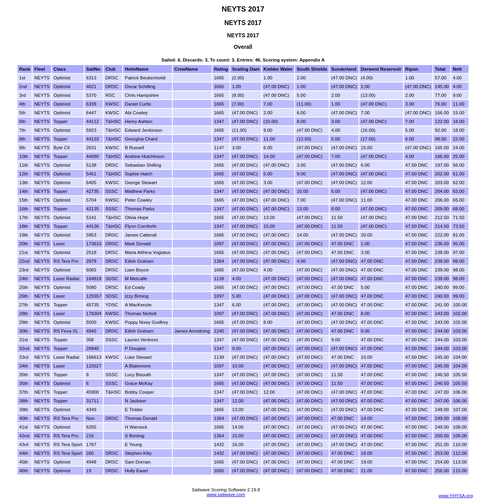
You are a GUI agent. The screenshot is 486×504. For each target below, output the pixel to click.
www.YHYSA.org (456, 495)
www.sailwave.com (225, 494)
